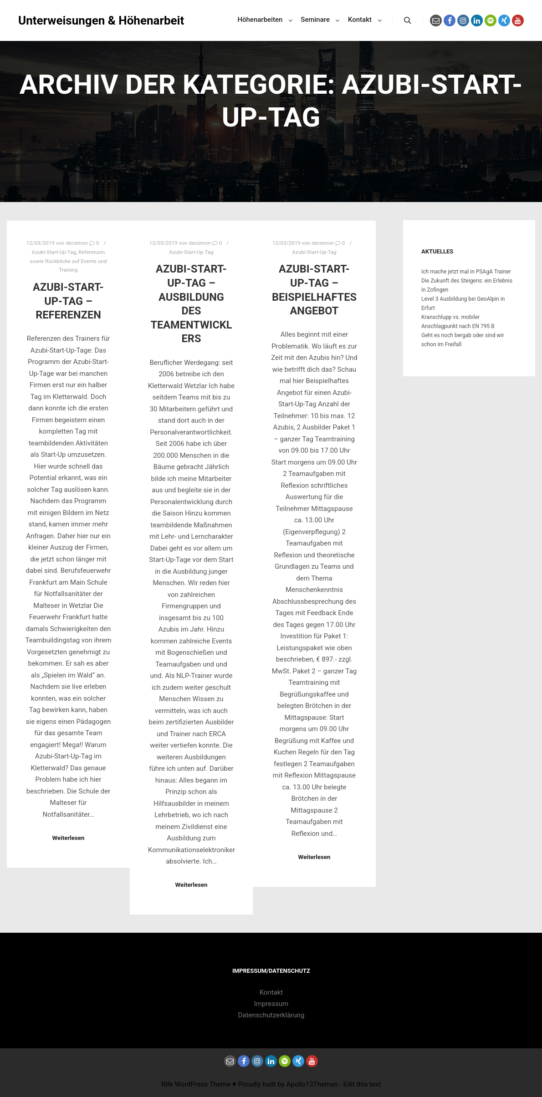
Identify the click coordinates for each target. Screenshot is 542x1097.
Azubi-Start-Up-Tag (54, 252)
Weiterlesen (68, 837)
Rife (167, 1084)
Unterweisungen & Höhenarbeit (63, 20)
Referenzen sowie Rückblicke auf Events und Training (68, 261)
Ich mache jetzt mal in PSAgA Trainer (466, 271)
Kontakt (271, 992)
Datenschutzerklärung (271, 1015)
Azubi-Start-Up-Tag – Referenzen (68, 301)
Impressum (271, 1004)
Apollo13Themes (312, 1084)
